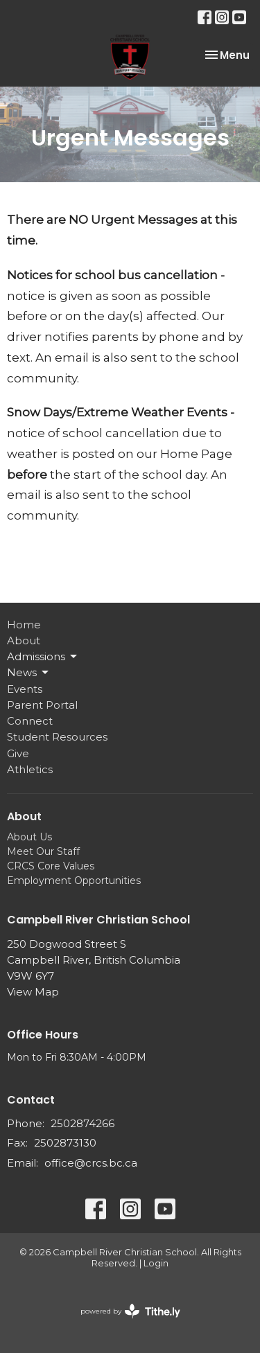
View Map (33, 991)
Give (18, 753)
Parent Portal (42, 704)
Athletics (30, 769)
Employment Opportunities (74, 880)
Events (24, 689)
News (29, 673)
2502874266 (82, 1123)
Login (156, 1263)
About (23, 640)
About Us (29, 837)
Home (24, 624)
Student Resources (57, 736)
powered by (130, 1311)
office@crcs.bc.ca (90, 1162)
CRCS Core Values (50, 866)
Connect (30, 720)
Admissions (43, 657)
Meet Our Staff (43, 851)
